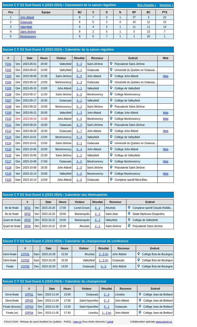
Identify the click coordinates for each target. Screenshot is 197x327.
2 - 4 (106, 294)
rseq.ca (77, 321)
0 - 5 (79, 76)
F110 (8, 118)
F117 (8, 161)
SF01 (27, 207)
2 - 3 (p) (103, 254)
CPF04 (29, 312)
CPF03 (29, 306)
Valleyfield (26, 26)
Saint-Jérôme (28, 31)
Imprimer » (166, 5)
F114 (8, 143)
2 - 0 (79, 167)
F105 (8, 88)
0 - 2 (79, 64)
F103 (8, 76)
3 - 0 (79, 124)
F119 (8, 173)
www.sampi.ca (164, 321)
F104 (8, 82)
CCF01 (25, 254)
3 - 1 (79, 100)
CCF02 (25, 260)
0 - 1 (79, 143)
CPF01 (29, 294)
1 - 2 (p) (103, 260)
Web (165, 76)
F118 (8, 167)
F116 (8, 155)
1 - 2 (79, 155)
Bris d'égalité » (146, 5)
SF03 (27, 220)
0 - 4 (79, 149)
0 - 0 (79, 94)
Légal (110, 321)
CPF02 (29, 300)
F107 (8, 100)
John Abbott (27, 17)
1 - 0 (79, 173)
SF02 (27, 214)
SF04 (27, 226)
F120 (8, 179)
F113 (8, 137)
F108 (8, 106)
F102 (8, 70)
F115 (8, 149)
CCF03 (25, 266)
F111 (8, 124)
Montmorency (28, 36)
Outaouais (26, 22)
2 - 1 (79, 70)
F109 (8, 112)
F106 (8, 94)
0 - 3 (79, 137)
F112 (8, 131)
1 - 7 (79, 131)
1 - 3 (79, 82)
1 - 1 (79, 88)
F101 (8, 64)
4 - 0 (79, 118)
